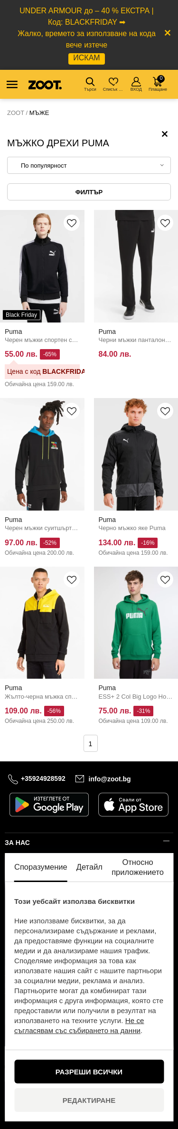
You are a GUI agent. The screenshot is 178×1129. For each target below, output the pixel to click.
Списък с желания (114, 84)
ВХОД (136, 84)
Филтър (89, 192)
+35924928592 (43, 778)
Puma (13, 331)
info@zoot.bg (110, 779)
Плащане (158, 83)
